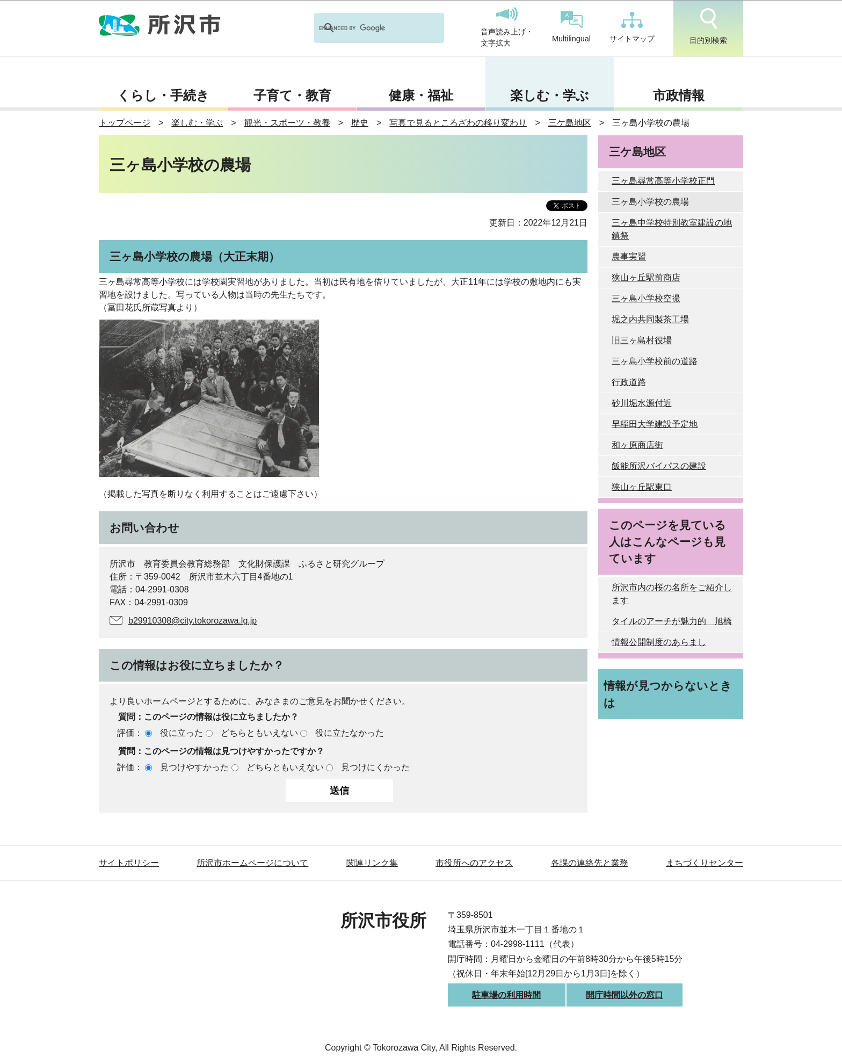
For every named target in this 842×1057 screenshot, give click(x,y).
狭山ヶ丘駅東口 (642, 486)
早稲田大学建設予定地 (655, 424)
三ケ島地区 (569, 122)
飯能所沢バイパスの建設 (659, 465)
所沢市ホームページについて (252, 862)
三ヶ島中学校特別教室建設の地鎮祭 (672, 229)
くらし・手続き (163, 95)
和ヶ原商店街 (637, 445)
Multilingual (571, 27)
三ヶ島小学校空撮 (646, 298)
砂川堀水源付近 (642, 403)
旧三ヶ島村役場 (642, 340)
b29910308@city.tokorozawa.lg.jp (192, 620)
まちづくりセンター (704, 862)
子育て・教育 (292, 95)
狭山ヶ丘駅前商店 (646, 277)
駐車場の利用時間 (506, 995)
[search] (365, 28)
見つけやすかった (194, 767)
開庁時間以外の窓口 (624, 995)
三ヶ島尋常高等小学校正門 (663, 180)
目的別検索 (708, 26)
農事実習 (629, 256)
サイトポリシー (129, 862)
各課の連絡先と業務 (589, 862)
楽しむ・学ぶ (549, 95)
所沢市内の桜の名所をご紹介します (672, 594)
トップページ (124, 122)
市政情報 (679, 95)
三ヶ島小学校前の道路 (655, 361)
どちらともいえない (259, 732)
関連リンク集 (372, 862)
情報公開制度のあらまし (659, 642)
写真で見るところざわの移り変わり (458, 122)
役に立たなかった (349, 732)
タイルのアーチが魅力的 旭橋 (672, 621)
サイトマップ (632, 27)
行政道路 (629, 382)
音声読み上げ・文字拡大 (507, 27)
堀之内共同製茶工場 (650, 319)
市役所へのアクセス (474, 862)
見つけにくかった (375, 767)
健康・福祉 (421, 95)
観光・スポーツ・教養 (287, 122)
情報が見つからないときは (668, 693)
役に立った (181, 732)
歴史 (359, 122)
